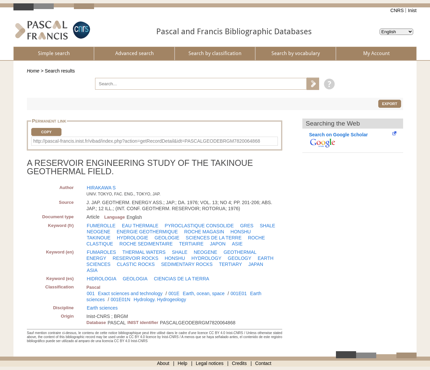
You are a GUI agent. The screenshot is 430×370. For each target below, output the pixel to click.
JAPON (218, 243)
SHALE (267, 225)
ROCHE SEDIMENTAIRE (146, 243)
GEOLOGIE (167, 237)
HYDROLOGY (206, 258)
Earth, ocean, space (204, 293)
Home (33, 71)
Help (182, 363)
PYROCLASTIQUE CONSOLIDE (199, 225)
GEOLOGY (239, 258)
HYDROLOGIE (132, 237)
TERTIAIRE (191, 243)
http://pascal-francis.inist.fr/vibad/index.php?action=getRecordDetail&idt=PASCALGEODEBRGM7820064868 (146, 141)
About (163, 363)
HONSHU (240, 231)
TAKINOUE (99, 237)
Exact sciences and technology (130, 293)
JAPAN (255, 264)
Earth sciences (102, 308)
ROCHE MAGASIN (204, 231)
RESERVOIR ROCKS (135, 258)
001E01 (238, 293)
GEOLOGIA (135, 278)
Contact (263, 363)
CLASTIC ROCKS (136, 264)
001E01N (120, 299)
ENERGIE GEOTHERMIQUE (147, 231)
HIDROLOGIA (101, 278)
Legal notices (210, 363)
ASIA (92, 270)
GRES (247, 225)
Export (389, 104)
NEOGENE (98, 231)
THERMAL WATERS (144, 252)
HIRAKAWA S (101, 187)
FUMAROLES (101, 252)
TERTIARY (230, 264)
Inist (412, 10)
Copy (46, 132)
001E (173, 293)
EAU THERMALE (140, 225)
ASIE (237, 243)
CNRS (397, 10)
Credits (239, 363)
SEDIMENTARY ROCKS (187, 264)
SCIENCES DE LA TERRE (214, 237)
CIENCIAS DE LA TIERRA (181, 278)
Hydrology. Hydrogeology (160, 299)
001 (90, 293)
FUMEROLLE (101, 225)
